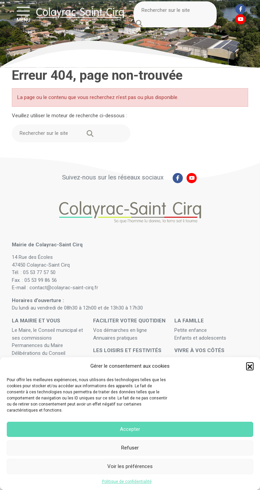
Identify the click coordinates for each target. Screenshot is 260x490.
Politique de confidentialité (127, 481)
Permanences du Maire (37, 345)
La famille (189, 321)
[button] (249, 366)
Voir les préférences (130, 466)
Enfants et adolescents (200, 338)
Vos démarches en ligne (120, 330)
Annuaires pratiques (115, 338)
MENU (23, 19)
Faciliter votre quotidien (129, 321)
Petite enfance (190, 330)
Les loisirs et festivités (127, 350)
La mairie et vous (36, 321)
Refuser (130, 448)
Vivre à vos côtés (199, 350)
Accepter (130, 429)
